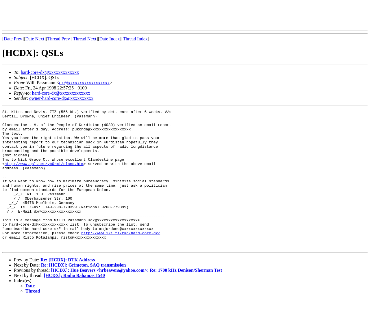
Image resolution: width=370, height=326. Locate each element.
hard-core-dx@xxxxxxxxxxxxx (50, 72)
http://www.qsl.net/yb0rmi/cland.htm (44, 174)
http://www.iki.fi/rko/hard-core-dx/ (120, 258)
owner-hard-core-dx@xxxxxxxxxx (61, 98)
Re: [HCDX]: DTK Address (67, 287)
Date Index (109, 38)
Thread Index (135, 38)
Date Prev (13, 38)
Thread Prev (58, 38)
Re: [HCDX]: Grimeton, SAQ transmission (83, 292)
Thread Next (84, 38)
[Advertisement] (107, 15)
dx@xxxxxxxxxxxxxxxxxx (84, 82)
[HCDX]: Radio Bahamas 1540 (74, 303)
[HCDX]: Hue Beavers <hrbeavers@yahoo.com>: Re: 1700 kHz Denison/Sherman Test (136, 297)
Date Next (34, 38)
